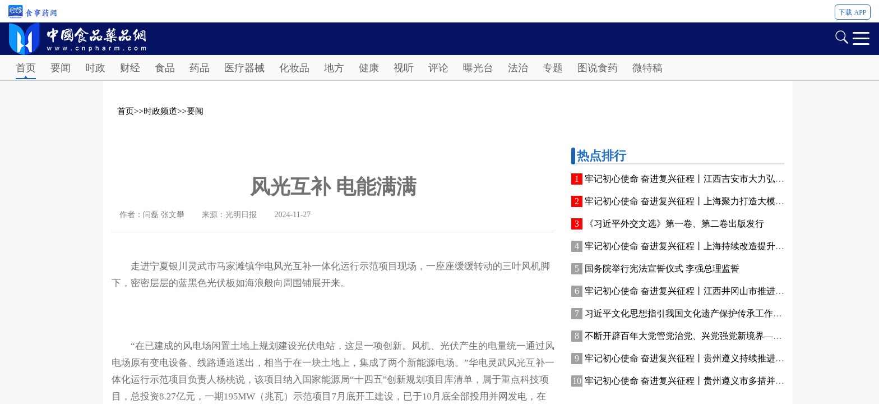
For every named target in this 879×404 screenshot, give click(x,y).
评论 (438, 68)
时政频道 (160, 111)
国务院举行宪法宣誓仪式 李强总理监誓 (662, 268)
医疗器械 (244, 68)
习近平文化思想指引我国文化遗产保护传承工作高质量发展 (701, 313)
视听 (404, 68)
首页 (26, 68)
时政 (95, 68)
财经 (130, 68)
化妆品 (294, 68)
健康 (369, 68)
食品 (165, 68)
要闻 (60, 68)
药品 (199, 68)
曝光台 (478, 68)
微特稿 (647, 68)
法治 (518, 68)
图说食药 (597, 68)
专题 (553, 68)
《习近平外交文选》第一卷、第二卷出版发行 (674, 223)
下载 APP (852, 12)
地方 (334, 68)
